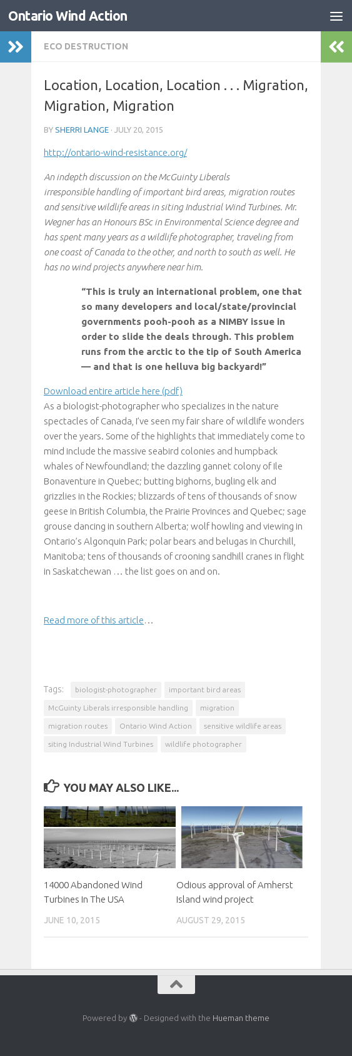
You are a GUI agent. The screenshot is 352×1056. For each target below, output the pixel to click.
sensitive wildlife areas (242, 726)
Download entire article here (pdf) (113, 391)
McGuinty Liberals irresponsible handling (118, 708)
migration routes (78, 726)
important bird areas (205, 689)
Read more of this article (94, 620)
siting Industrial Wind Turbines (100, 744)
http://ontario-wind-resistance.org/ (115, 152)
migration (217, 708)
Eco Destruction (86, 46)
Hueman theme (241, 1017)
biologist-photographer (116, 689)
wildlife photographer (203, 744)
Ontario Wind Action (68, 15)
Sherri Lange (82, 129)
